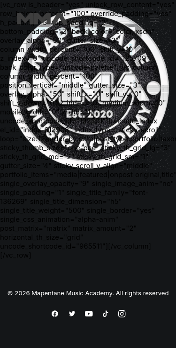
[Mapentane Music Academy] (42, 18)
